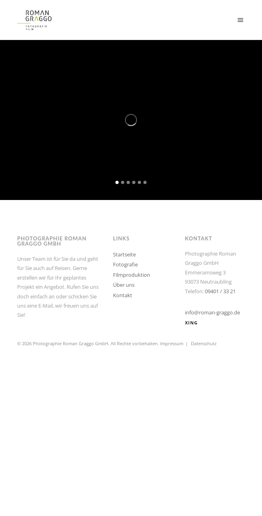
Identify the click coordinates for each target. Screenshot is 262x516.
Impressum (171, 343)
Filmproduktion (131, 274)
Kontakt (122, 295)
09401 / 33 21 (220, 291)
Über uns (124, 284)
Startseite (124, 254)
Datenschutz (203, 343)
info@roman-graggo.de (212, 312)
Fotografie (125, 264)
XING (191, 323)
